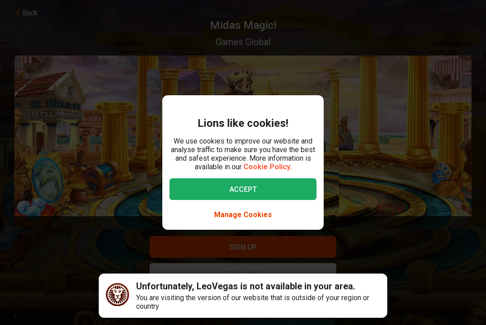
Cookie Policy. (267, 166)
